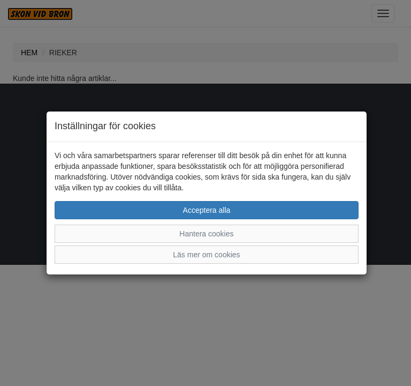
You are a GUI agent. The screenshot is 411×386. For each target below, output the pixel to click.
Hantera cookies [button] (206, 233)
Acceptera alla (207, 210)
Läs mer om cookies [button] (206, 254)
